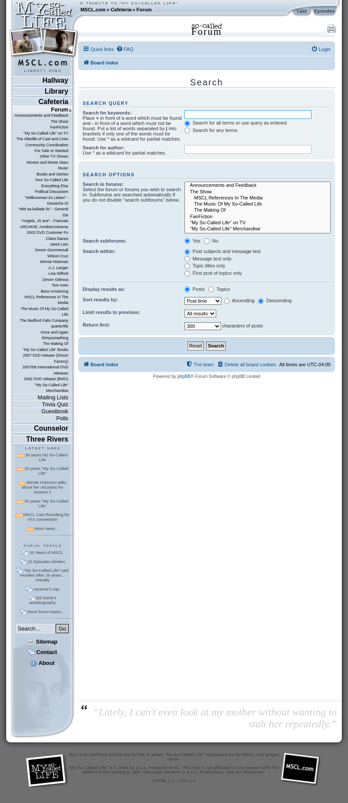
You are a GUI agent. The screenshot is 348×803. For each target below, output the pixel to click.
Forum (144, 9)
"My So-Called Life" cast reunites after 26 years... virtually (44, 575)
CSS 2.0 (187, 781)
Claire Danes (57, 238)
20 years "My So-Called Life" (46, 503)
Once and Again (54, 332)
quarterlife (59, 326)
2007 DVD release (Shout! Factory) (45, 358)
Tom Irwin (60, 285)
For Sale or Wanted (51, 150)
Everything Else (54, 186)
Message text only (207, 258)
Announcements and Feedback (41, 115)
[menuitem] (125, 49)
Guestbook (54, 411)
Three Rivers (47, 439)
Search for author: (103, 147)
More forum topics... (46, 611)
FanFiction (59, 127)
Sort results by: (100, 299)
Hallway (55, 80)
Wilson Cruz (57, 256)
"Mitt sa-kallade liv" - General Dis (43, 212)
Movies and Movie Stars (47, 162)
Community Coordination (46, 145)
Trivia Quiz (55, 404)
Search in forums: (103, 184)
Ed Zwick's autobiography (42, 600)
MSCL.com (93, 9)
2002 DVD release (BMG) (46, 379)
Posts (194, 289)
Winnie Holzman (54, 262)
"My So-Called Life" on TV (45, 133)
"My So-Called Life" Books (45, 350)
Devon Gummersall (51, 250)
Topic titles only (204, 265)
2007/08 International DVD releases (45, 370)
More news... (46, 528)
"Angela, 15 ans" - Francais (44, 221)
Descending (275, 300)
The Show (59, 121)
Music (63, 168)
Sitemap (42, 641)
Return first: (96, 324)
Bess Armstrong (54, 291)
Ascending (239, 300)
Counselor (51, 428)
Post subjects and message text (222, 251)
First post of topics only (213, 273)
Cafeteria (120, 9)
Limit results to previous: (111, 312)
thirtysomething (55, 338)
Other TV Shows (54, 156)
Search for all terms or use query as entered (235, 122)
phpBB (184, 376)
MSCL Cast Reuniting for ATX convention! (46, 517)
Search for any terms (211, 130)
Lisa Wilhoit (58, 273)
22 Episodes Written (46, 561)
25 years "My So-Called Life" (46, 471)
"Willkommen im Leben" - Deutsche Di (46, 201)
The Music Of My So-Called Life (44, 312)
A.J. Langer (58, 268)
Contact (42, 652)
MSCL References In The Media (46, 300)
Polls (62, 418)
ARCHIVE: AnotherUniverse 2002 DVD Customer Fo (44, 230)
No (211, 240)
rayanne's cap (46, 589)
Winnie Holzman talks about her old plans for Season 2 (44, 487)
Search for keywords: (107, 112)
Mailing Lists (53, 397)
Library (56, 91)
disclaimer (254, 772)
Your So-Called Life (51, 180)
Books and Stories (52, 174)
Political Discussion (51, 191)
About (42, 663)
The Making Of (55, 343)
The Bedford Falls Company (44, 320)
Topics (219, 289)
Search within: (99, 251)
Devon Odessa (55, 279)
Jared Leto (59, 244)
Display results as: (104, 289)
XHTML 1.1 (163, 781)
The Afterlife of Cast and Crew (42, 139)
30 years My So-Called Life (46, 457)
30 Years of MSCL (46, 552)
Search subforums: (105, 240)
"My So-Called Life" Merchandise (51, 388)
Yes (192, 240)
